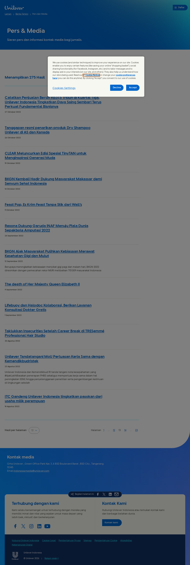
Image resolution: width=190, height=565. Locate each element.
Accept (133, 87)
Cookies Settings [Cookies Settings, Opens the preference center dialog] (64, 88)
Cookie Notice (92, 75)
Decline (117, 87)
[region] (96, 76)
